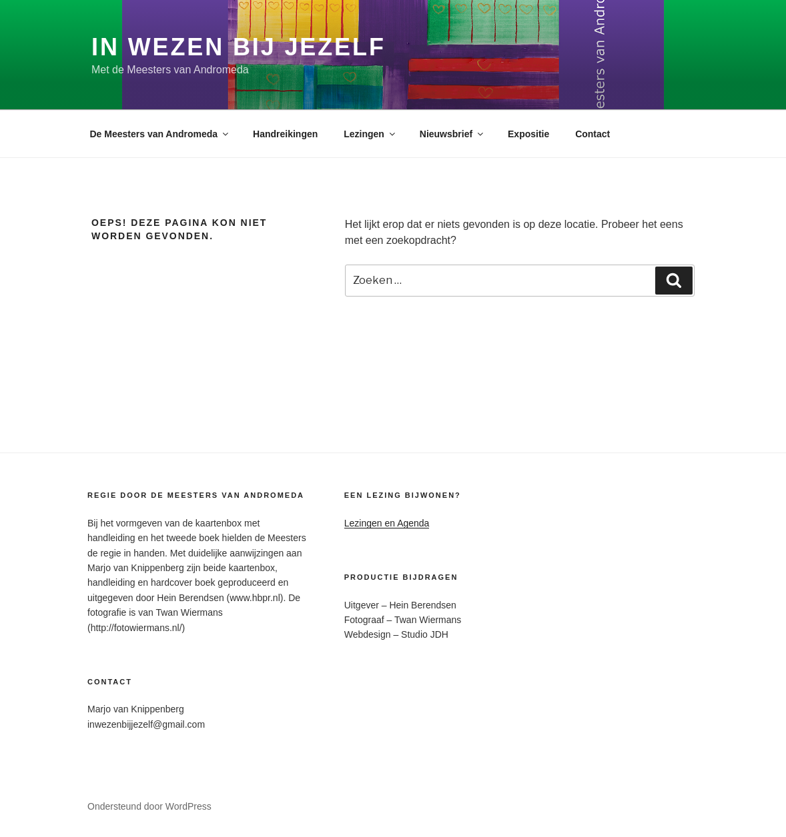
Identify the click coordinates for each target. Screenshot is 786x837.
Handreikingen (285, 134)
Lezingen (370, 134)
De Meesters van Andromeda (160, 134)
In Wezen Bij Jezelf (238, 47)
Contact (592, 134)
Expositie (528, 134)
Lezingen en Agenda (387, 523)
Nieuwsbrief (452, 134)
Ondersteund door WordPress (149, 806)
